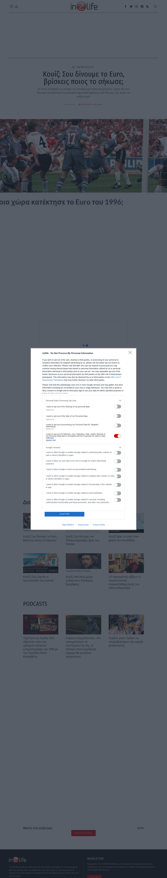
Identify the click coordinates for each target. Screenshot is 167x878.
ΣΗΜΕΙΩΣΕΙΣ (85, 67)
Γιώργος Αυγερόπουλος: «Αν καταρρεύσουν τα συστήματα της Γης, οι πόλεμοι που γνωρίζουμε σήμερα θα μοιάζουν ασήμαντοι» (83, 647)
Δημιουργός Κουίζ (50, 373)
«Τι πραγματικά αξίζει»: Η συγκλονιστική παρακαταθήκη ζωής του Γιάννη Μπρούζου (124, 582)
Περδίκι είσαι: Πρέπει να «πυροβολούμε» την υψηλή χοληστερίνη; (126, 641)
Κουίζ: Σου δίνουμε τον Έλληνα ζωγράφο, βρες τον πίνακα (82, 540)
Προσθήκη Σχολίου (83, 833)
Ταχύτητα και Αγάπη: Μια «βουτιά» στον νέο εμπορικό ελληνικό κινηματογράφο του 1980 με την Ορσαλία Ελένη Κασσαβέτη (40, 647)
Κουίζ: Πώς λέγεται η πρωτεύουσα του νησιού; (38, 578)
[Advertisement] (83, 700)
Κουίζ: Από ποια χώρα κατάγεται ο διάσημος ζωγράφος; (79, 580)
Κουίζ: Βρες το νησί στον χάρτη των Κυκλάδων (124, 538)
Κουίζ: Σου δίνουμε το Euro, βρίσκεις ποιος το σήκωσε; (40, 538)
